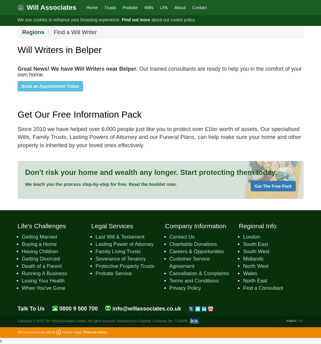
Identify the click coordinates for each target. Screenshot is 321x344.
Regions (33, 32)
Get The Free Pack (273, 186)
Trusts (110, 7)
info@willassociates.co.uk (146, 309)
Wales (250, 273)
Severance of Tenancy (121, 259)
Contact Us (182, 237)
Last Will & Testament (120, 237)
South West (256, 251)
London (251, 237)
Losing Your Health (43, 281)
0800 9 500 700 (78, 309)
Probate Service (114, 273)
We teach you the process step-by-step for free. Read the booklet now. (101, 184)
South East (255, 244)
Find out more (136, 19)
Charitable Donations (193, 244)
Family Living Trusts (118, 251)
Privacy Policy (185, 288)
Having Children (40, 251)
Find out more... (96, 332)
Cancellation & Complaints (199, 273)
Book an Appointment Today (50, 86)
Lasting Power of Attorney (125, 244)
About (180, 7)
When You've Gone (43, 288)
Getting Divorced (41, 259)
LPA (164, 7)
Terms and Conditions (194, 281)
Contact (199, 7)
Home (92, 7)
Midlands (253, 259)
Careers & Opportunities (196, 251)
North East (255, 281)
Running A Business (44, 273)
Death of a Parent (42, 266)
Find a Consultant (263, 288)
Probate (130, 7)
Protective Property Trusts (125, 266)
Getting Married (39, 237)
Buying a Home (39, 244)
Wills (148, 7)
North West (256, 266)
